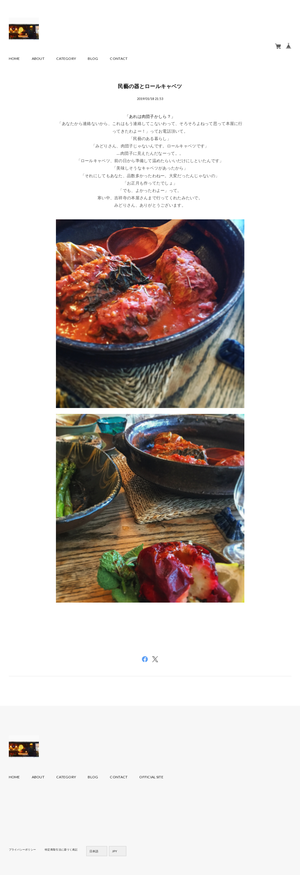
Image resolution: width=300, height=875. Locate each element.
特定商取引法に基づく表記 (66, 849)
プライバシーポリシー (24, 849)
